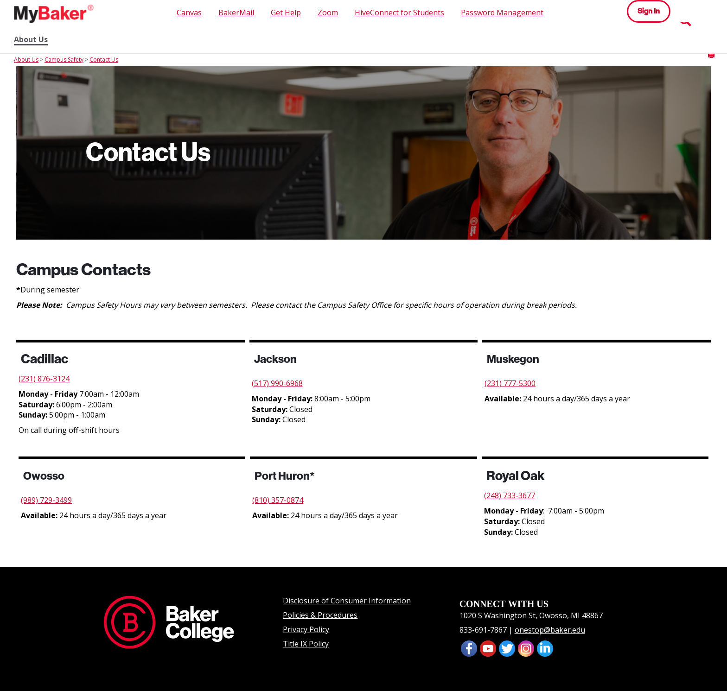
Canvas (189, 12)
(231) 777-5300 (510, 383)
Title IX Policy (306, 644)
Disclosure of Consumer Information (347, 601)
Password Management (502, 12)
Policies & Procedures (320, 615)
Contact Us (103, 59)
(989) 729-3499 (46, 500)
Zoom (328, 12)
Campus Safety (64, 59)
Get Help (286, 12)
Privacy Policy (306, 629)
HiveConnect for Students (399, 12)
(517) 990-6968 (277, 383)
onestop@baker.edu (550, 630)
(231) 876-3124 (44, 379)
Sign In (649, 10)
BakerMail (236, 12)
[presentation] (488, 648)
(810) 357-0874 (277, 500)
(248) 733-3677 (509, 495)
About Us (31, 39)
